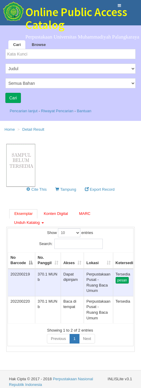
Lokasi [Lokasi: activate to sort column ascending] (92, 263)
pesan (122, 280)
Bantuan (84, 111)
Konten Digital (56, 213)
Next (87, 338)
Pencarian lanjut (24, 111)
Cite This (36, 189)
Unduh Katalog (29, 222)
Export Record (100, 189)
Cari (17, 44)
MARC (84, 213)
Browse (39, 44)
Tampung (65, 189)
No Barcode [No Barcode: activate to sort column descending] (18, 260)
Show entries (70, 232)
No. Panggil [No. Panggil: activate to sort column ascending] (45, 260)
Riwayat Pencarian (57, 111)
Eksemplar (23, 213)
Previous (58, 338)
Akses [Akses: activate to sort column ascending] (69, 263)
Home (9, 129)
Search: (71, 244)
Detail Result (33, 129)
